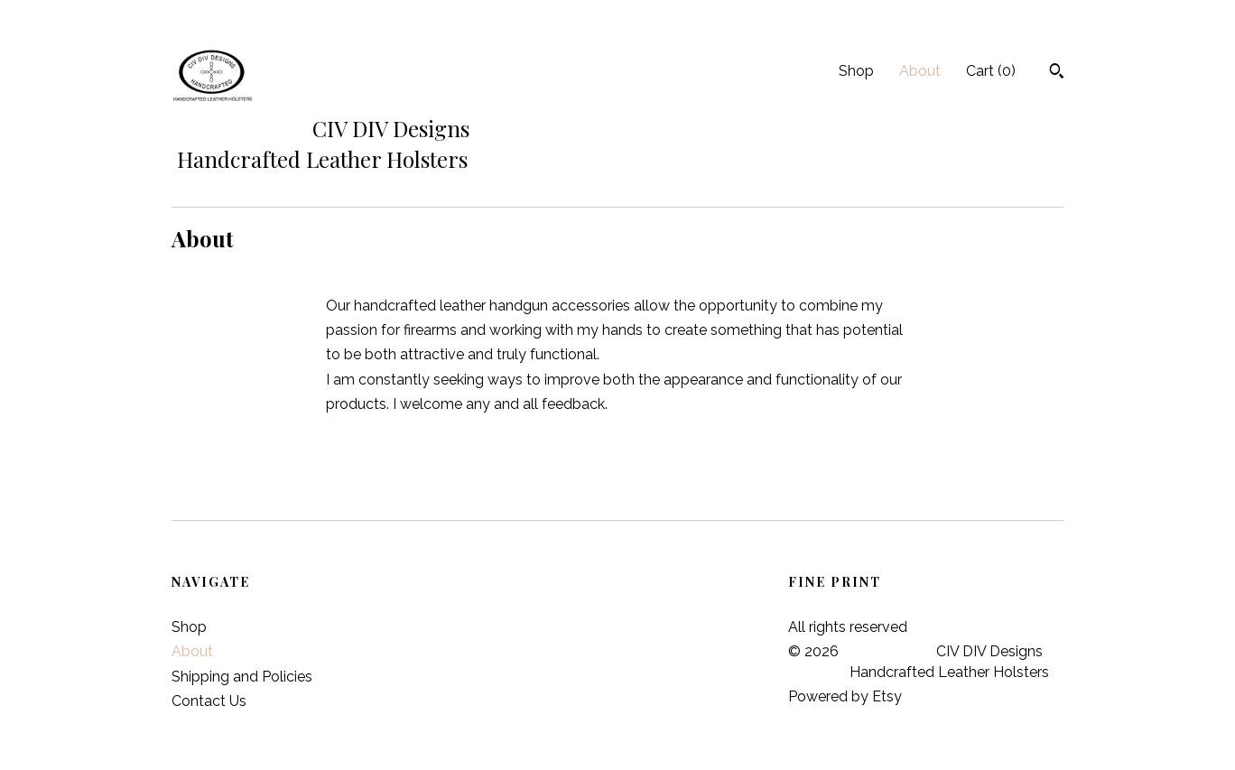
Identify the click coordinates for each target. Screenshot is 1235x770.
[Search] (1056, 73)
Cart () (991, 70)
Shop (856, 70)
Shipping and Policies (242, 676)
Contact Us (209, 701)
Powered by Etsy (845, 696)
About (920, 70)
